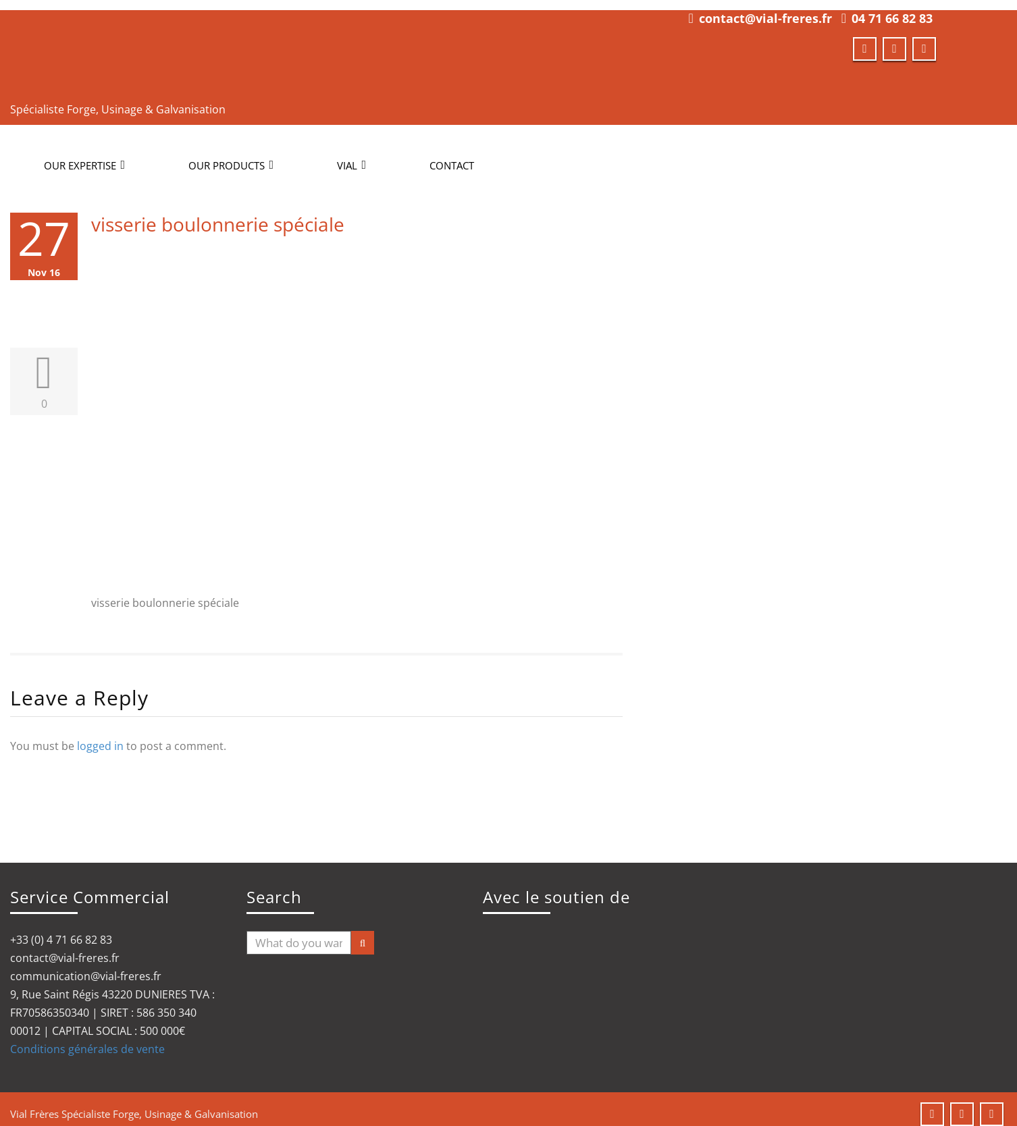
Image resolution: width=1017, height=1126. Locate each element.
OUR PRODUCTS (230, 155)
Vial (351, 155)
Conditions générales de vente (87, 1038)
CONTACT (451, 155)
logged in (100, 735)
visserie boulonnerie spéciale (217, 214)
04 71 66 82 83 (892, 8)
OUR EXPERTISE (84, 155)
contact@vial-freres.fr (765, 8)
